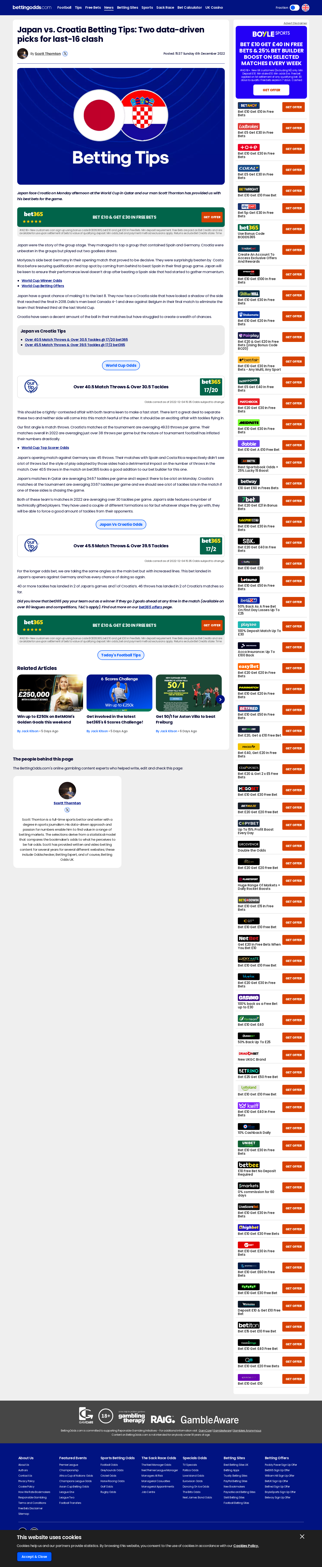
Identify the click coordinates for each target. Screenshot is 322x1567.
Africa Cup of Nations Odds (76, 1475)
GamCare (205, 1430)
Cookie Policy (26, 1486)
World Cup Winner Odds (42, 280)
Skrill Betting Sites (234, 1497)
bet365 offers (150, 607)
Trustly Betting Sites (235, 1475)
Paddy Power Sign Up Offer (281, 1465)
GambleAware (222, 1430)
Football (64, 7)
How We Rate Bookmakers (34, 1492)
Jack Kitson (30, 731)
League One (66, 1492)
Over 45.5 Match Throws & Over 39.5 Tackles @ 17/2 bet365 (75, 344)
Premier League (68, 1465)
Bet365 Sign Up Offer (277, 1470)
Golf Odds (107, 1486)
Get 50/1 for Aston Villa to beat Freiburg (185, 719)
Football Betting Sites (236, 1503)
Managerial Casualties (155, 1481)
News (108, 7)
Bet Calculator (189, 7)
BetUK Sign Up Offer (276, 1481)
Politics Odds (191, 1470)
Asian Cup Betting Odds (74, 1486)
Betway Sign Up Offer (277, 1497)
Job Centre (148, 1492)
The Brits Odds (191, 1492)
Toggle (295, 8)
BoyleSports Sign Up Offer (280, 1492)
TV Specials (190, 1465)
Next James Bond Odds (197, 1497)
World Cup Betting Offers (43, 285)
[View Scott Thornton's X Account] (65, 53)
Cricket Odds (108, 1475)
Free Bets (93, 7)
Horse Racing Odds (113, 1481)
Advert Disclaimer (295, 23)
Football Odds (109, 1465)
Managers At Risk (152, 1475)
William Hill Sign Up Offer (279, 1475)
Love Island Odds (193, 1475)
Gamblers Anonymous (247, 1430)
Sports (147, 7)
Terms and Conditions (32, 1503)
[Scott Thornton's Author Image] (67, 791)
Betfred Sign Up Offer (277, 1486)
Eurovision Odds (193, 1481)
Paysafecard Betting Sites (239, 1492)
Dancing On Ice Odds (196, 1486)
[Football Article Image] (50, 693)
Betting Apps (231, 1470)
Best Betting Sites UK (236, 1465)
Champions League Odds (75, 1481)
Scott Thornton (48, 53)
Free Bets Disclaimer (30, 1508)
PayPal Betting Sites (235, 1481)
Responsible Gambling (32, 1497)
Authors (23, 1470)
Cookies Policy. (246, 1545)
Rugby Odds (108, 1492)
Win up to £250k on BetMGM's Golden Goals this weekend (46, 719)
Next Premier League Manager (159, 1470)
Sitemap (23, 1514)
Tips (78, 7)
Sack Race (165, 7)
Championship (68, 1470)
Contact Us (25, 1475)
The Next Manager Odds (156, 1465)
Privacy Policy (26, 1481)
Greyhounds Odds (112, 1470)
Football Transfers (70, 1503)
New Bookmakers (234, 1486)
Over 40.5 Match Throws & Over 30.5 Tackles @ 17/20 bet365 (76, 339)
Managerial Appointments (157, 1486)
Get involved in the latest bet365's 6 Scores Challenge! (115, 719)
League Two (66, 1497)
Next (220, 699)
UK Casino (214, 7)
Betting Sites (127, 7)
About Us (23, 1465)
